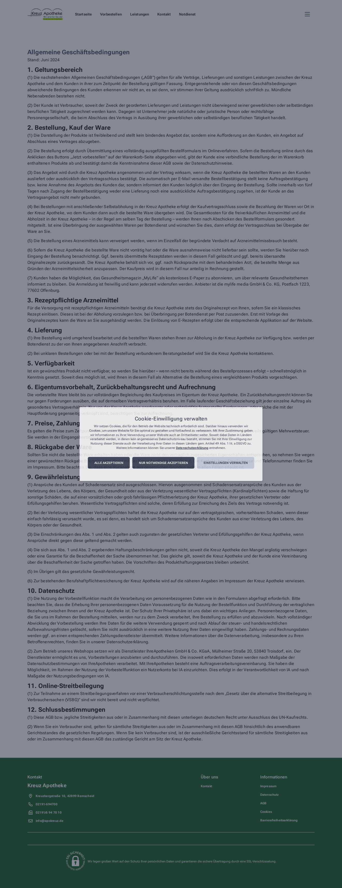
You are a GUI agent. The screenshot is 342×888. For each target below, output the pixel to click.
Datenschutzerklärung (192, 448)
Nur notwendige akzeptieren (163, 463)
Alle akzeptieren (108, 463)
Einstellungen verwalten (226, 463)
